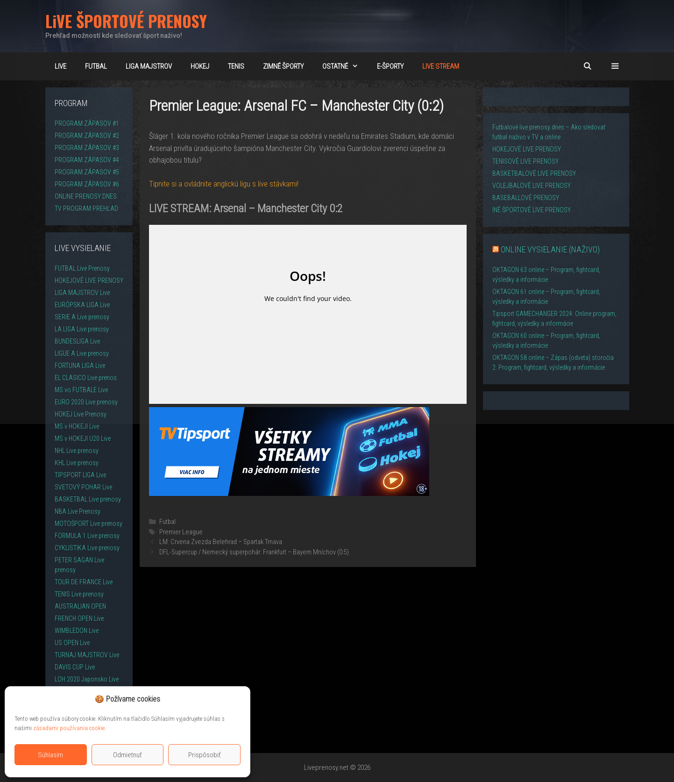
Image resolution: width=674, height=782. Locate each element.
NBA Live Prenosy (77, 511)
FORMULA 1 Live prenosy (87, 535)
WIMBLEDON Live (77, 630)
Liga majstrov (149, 66)
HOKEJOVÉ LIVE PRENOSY (89, 280)
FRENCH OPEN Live (79, 618)
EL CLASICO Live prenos (86, 377)
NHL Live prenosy (77, 450)
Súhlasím (50, 755)
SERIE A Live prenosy (82, 317)
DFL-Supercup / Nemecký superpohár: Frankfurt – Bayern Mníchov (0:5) (254, 552)
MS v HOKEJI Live (77, 426)
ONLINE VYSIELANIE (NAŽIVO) (550, 249)
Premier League (181, 532)
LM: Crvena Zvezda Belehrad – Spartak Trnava (220, 542)
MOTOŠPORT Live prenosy (88, 523)
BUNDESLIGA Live (77, 341)
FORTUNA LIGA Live (80, 365)
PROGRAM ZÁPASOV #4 (87, 160)
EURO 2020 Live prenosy (86, 402)
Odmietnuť (127, 755)
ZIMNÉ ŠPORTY (283, 66)
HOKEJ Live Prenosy (80, 414)
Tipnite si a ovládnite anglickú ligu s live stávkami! (223, 183)
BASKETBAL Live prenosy (88, 499)
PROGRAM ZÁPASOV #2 (87, 135)
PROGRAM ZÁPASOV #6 (87, 184)
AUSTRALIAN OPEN (80, 606)
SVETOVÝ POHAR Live (83, 487)
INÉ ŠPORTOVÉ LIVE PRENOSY (531, 210)
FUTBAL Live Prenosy (82, 268)
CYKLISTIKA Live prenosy (87, 548)
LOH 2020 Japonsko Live (87, 679)
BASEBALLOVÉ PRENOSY (525, 197)
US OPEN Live (72, 642)
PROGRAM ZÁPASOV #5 (87, 172)
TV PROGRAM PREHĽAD (86, 208)
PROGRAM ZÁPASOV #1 (87, 123)
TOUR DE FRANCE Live (84, 582)
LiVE (60, 66)
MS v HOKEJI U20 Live (83, 438)
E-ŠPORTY (390, 66)
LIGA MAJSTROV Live (82, 292)
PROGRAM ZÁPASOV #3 (87, 147)
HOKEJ (200, 66)
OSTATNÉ (345, 66)
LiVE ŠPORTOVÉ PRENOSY (126, 21)
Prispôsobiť (204, 755)
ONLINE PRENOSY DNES (86, 196)
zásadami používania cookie (69, 728)
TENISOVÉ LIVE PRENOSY (525, 161)
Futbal (167, 522)
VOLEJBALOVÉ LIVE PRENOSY (531, 185)
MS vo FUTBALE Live (81, 390)
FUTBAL (96, 66)
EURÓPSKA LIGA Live (82, 304)
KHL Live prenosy (77, 462)
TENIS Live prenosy (79, 594)
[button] (615, 66)
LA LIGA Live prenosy (82, 329)
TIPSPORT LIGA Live (80, 475)
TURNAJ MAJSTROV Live (87, 655)
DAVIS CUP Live (75, 667)
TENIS (236, 66)
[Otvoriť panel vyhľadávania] (587, 66)
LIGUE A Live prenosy (82, 353)
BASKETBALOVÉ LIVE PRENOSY (534, 173)
